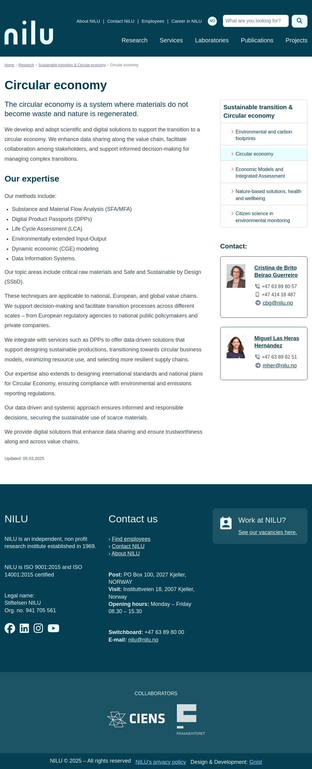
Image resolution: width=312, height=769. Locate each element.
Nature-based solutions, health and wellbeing (268, 195)
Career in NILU (186, 21)
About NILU (88, 21)
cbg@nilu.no (278, 303)
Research (134, 40)
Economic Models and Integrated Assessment (260, 173)
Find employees (131, 539)
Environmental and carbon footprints (264, 135)
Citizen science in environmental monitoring (263, 217)
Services (171, 40)
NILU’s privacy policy (160, 762)
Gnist (255, 762)
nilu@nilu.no (143, 640)
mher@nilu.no (280, 366)
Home (9, 65)
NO (212, 21)
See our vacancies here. (267, 532)
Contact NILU (120, 21)
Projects (296, 40)
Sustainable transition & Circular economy (72, 65)
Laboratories (212, 40)
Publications (257, 40)
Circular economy (254, 153)
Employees (153, 21)
